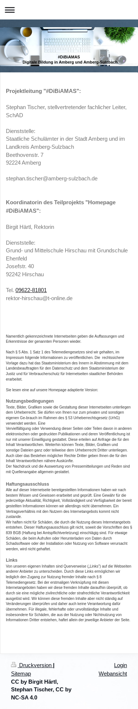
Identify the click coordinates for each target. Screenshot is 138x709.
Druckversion (32, 665)
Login (120, 665)
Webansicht (113, 673)
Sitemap (21, 673)
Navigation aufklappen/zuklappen (69, 10)
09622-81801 (31, 290)
